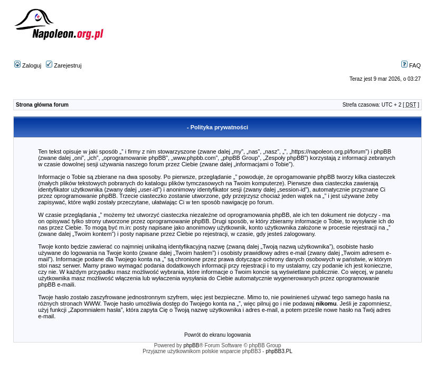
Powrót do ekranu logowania (217, 335)
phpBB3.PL (279, 351)
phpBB (191, 345)
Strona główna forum (42, 105)
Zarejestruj (63, 65)
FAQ (411, 65)
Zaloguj (27, 65)
